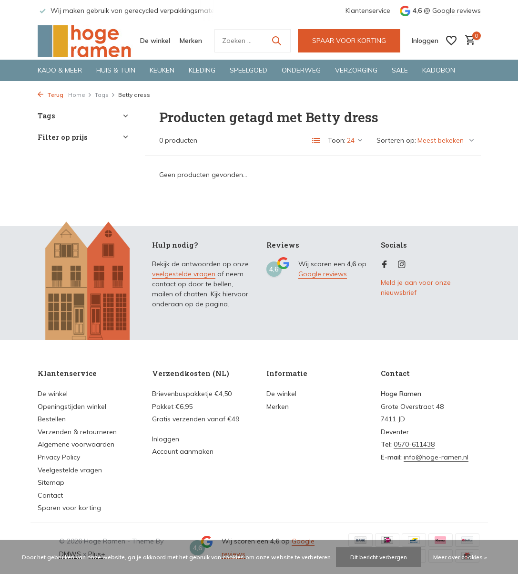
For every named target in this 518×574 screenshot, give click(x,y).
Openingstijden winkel (72, 406)
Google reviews (456, 10)
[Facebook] (384, 265)
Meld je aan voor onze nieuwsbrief (416, 287)
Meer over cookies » (460, 557)
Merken (191, 40)
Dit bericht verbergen (378, 557)
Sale (400, 70)
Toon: (336, 140)
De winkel (155, 40)
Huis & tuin (115, 70)
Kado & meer (60, 70)
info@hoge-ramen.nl (436, 457)
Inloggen (165, 439)
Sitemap (51, 482)
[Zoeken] (252, 40)
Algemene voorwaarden (76, 444)
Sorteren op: (396, 140)
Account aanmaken (182, 451)
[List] (316, 140)
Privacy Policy (59, 457)
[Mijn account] (425, 40)
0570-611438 (414, 444)
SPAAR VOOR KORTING (349, 40)
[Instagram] (402, 265)
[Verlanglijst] (451, 40)
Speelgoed (248, 70)
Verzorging (356, 70)
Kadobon (438, 70)
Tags (105, 94)
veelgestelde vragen (183, 274)
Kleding (202, 70)
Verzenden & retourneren (77, 432)
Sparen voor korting (69, 507)
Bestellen (52, 419)
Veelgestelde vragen (70, 470)
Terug (50, 94)
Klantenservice (367, 10)
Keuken (162, 70)
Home (80, 94)
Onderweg (301, 70)
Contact (50, 495)
